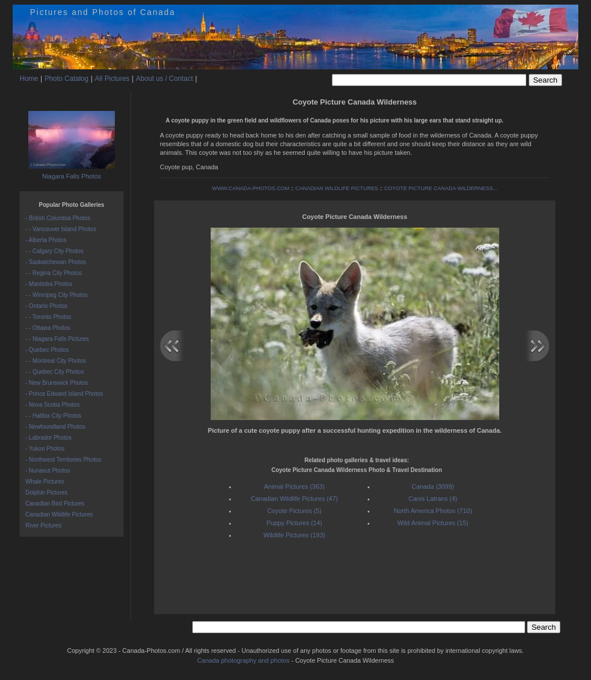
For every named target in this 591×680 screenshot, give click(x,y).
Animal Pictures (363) (294, 486)
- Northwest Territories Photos (63, 459)
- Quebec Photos (47, 350)
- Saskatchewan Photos (55, 262)
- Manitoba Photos (48, 284)
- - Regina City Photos (53, 273)
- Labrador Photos (48, 437)
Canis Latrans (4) (433, 498)
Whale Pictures (44, 481)
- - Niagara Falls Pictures (57, 339)
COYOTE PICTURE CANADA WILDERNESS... (441, 188)
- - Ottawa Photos (47, 328)
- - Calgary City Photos (54, 251)
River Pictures (43, 525)
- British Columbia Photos (58, 218)
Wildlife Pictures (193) (295, 535)
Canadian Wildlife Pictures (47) (294, 498)
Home (29, 79)
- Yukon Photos (45, 448)
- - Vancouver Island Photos (60, 229)
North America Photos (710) (433, 510)
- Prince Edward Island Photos (64, 394)
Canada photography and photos (243, 660)
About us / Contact (164, 79)
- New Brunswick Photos (56, 383)
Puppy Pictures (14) (295, 522)
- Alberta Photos (45, 240)
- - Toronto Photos (48, 317)
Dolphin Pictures (46, 492)
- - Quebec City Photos (54, 372)
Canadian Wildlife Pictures (59, 514)
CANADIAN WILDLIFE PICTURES (337, 188)
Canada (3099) (433, 486)
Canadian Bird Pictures (54, 503)
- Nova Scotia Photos (52, 405)
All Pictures (112, 79)
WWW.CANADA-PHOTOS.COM (250, 188)
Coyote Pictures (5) (294, 510)
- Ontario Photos (46, 306)
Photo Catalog (66, 79)
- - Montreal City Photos (55, 361)
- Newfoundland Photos (55, 426)
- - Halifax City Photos (53, 416)
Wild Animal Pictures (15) (433, 522)
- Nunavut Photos (47, 470)
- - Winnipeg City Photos (56, 295)
